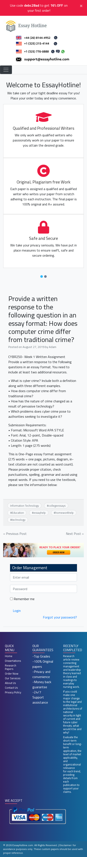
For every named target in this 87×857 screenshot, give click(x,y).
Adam (52, 347)
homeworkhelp (64, 512)
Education (18, 512)
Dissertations (13, 660)
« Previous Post (15, 533)
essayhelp (40, 512)
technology (18, 519)
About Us (10, 682)
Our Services (12, 678)
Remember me (22, 598)
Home (8, 656)
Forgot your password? (60, 617)
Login (17, 610)
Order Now (11, 673)
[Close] (81, 5)
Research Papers (10, 667)
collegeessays (57, 505)
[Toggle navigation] (6, 69)
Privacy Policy (13, 692)
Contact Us (11, 687)
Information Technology (24, 505)
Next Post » (75, 533)
